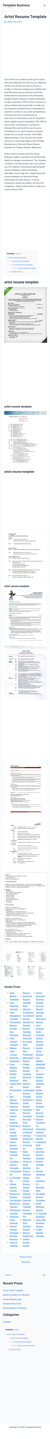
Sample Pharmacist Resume (41, 1019)
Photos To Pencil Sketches (27, 1164)
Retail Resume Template (27, 1155)
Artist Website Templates (14, 996)
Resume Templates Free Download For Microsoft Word (40, 1181)
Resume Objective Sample (27, 1174)
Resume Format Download (14, 1077)
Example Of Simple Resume (28, 1103)
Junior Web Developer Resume (41, 1223)
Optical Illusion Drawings (40, 1103)
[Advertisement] (25, 50)
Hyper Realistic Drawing (13, 1067)
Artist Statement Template (14, 1006)
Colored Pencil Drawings (14, 1119)
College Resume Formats (13, 1187)
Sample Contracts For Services (16, 1295)
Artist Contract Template (14, 1041)
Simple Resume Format (39, 1093)
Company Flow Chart (12, 1303)
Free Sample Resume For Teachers (15, 1203)
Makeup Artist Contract (13, 1051)
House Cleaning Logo (12, 1299)
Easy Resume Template (40, 1113)
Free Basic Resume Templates (14, 1164)
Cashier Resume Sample (26, 1184)
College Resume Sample (26, 1242)
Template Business (16, 5)
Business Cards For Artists (14, 1109)
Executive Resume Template (27, 1203)
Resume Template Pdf (14, 1155)
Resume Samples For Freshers (28, 1022)
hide (18, 254)
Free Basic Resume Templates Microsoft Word (27, 1116)
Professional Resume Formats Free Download (15, 1028)
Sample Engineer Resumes (27, 1193)
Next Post (25, 1262)
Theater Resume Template (14, 1135)
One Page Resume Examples (40, 1155)
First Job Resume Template (40, 1009)
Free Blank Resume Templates (40, 1197)
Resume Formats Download (14, 1229)
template (7, 1322)
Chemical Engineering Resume (28, 1138)
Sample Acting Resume (39, 1051)
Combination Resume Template (28, 1093)
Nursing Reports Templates (15, 1308)
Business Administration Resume (28, 1129)
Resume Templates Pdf (27, 1213)
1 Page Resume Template (40, 1232)
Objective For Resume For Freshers (28, 1012)
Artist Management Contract (15, 1015)
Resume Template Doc (40, 1164)
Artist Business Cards (40, 1028)
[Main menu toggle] (44, 5)
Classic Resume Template (14, 1145)
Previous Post (26, 1257)
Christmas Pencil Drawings (14, 1219)
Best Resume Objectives (14, 1099)
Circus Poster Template (13, 1290)
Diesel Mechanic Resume (40, 1206)
